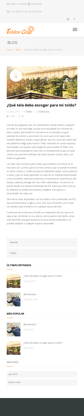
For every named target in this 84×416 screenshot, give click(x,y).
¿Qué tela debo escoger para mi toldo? (41, 105)
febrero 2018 (42, 382)
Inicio (9, 49)
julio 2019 (42, 374)
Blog (12, 42)
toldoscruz (44, 111)
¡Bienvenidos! (30, 294)
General (42, 242)
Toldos (29, 111)
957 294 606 (36, 3)
